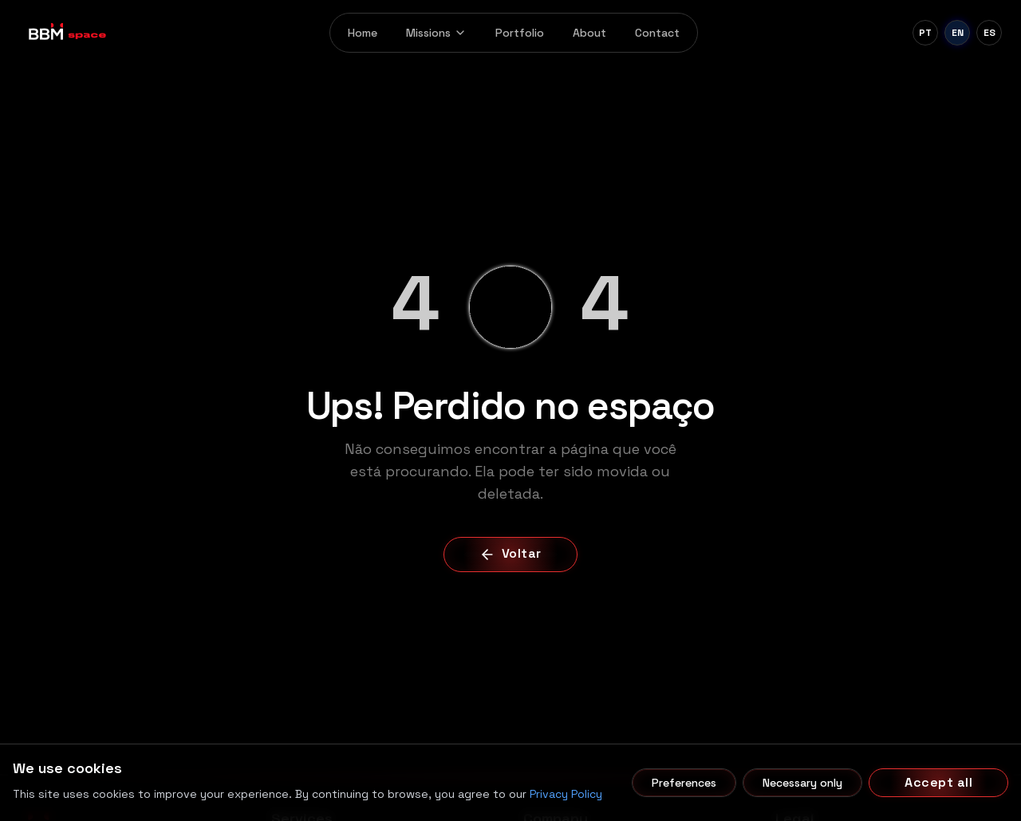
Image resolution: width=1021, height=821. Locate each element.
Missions (436, 33)
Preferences (684, 783)
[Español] (989, 32)
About (589, 33)
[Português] (925, 32)
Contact (657, 33)
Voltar (510, 553)
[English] (957, 32)
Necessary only (802, 783)
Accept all (938, 782)
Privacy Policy (566, 794)
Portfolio (519, 33)
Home (362, 33)
